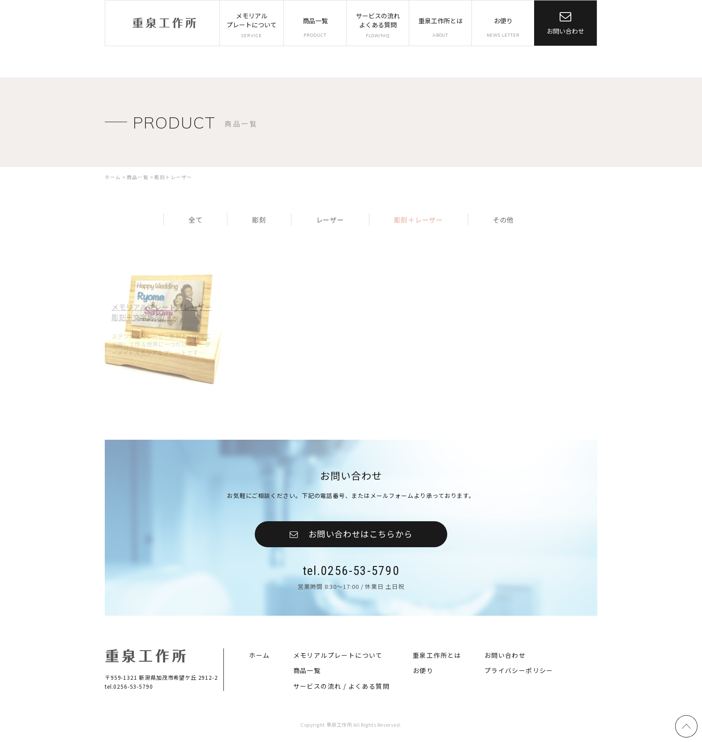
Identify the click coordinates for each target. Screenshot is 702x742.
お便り (423, 672)
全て (200, 218)
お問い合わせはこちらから (360, 532)
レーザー (329, 218)
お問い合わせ (565, 30)
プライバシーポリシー (518, 672)
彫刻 (261, 218)
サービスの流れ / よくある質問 (341, 687)
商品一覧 (307, 672)
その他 (498, 218)
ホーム (259, 656)
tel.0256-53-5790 (351, 571)
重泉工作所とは (437, 656)
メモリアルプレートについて (338, 656)
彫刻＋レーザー (415, 218)
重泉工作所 (164, 23)
